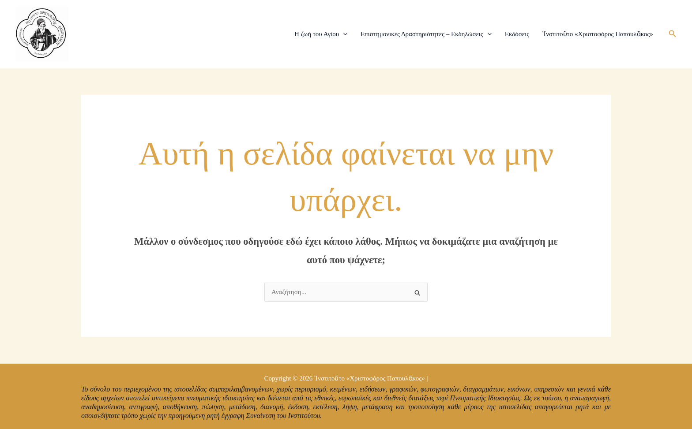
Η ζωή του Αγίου (320, 33)
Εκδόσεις (517, 33)
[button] (673, 34)
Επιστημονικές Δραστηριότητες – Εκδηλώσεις (426, 33)
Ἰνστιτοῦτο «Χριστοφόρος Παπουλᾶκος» (597, 33)
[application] (343, 33)
